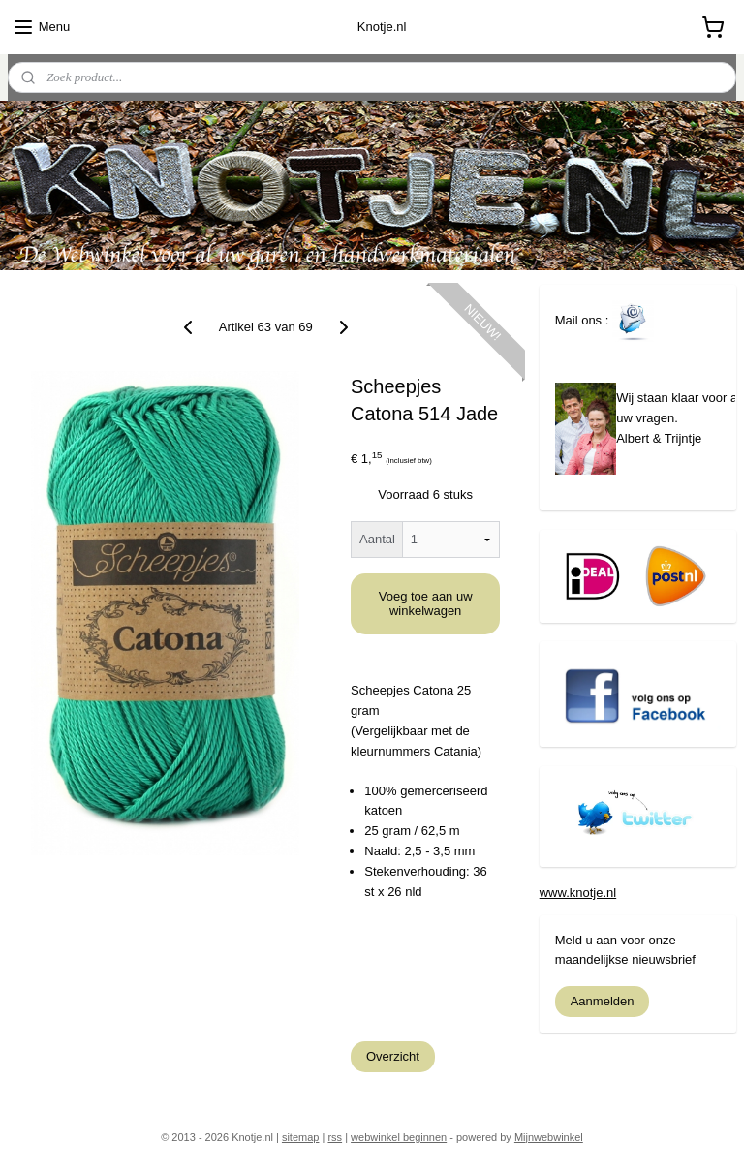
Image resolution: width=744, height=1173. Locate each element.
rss (334, 1137)
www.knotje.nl (578, 892)
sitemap (301, 1137)
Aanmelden (603, 1001)
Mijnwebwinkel (548, 1137)
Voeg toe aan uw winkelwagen (426, 603)
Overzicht (392, 1056)
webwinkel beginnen (399, 1137)
